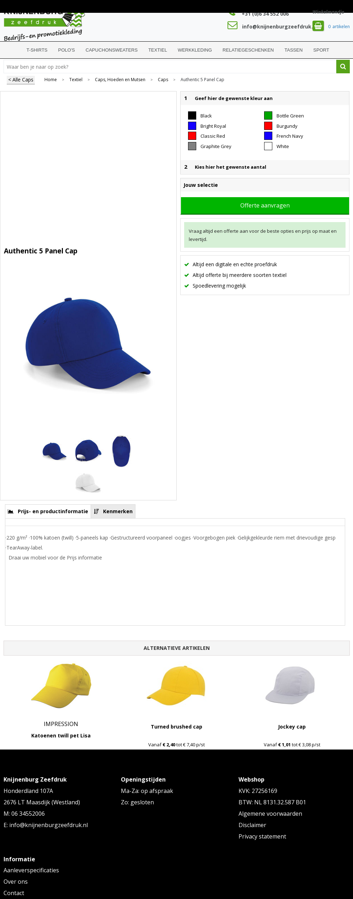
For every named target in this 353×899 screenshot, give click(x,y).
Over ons (16, 881)
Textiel (157, 50)
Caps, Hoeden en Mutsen (120, 80)
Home (12, 50)
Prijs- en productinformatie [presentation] (53, 511)
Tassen (293, 50)
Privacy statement (262, 836)
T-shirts (37, 50)
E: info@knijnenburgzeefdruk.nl (46, 825)
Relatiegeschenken (248, 50)
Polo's (66, 50)
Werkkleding (195, 50)
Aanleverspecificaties (31, 870)
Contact (14, 893)
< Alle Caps (20, 79)
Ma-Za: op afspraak (147, 791)
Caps (163, 80)
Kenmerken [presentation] (118, 511)
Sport (321, 50)
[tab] (48, 511)
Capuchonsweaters (112, 50)
